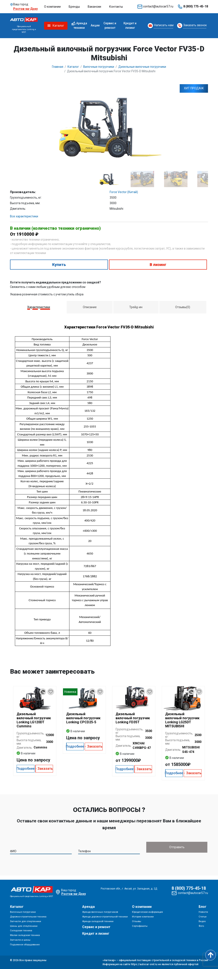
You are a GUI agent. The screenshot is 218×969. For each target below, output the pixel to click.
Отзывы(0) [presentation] (182, 307)
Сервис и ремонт (109, 25)
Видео (202, 921)
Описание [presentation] (90, 307)
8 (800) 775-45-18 (195, 6)
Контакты (116, 6)
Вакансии (94, 6)
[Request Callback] (161, 25)
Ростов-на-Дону (25, 8)
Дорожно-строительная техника (28, 916)
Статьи (203, 916)
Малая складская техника (25, 935)
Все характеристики (24, 216)
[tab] (38, 307)
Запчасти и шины (20, 940)
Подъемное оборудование (25, 944)
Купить (59, 264)
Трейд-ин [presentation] (135, 307)
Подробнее (25, 769)
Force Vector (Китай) (124, 192)
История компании (143, 916)
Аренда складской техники (97, 921)
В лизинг (158, 264)
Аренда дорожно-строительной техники (105, 916)
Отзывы (136, 921)
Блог (203, 907)
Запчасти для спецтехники (25, 921)
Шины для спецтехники (23, 926)
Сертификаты (140, 926)
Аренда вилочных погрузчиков (100, 912)
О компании (52, 6)
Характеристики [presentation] (38, 307)
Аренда (88, 907)
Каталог (17, 907)
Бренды (74, 6)
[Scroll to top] (210, 955)
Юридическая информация (147, 912)
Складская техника (21, 930)
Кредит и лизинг (129, 25)
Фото (201, 926)
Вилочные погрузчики (23, 912)
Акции (95, 25)
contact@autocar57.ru (158, 6)
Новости (203, 912)
